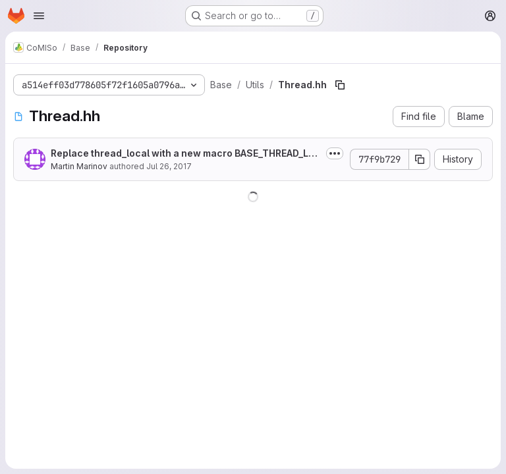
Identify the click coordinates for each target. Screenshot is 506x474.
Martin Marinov (79, 166)
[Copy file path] (340, 84)
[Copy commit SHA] (419, 159)
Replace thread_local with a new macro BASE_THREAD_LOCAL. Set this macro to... (183, 153)
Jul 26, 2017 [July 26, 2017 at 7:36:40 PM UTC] (169, 166)
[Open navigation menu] (38, 15)
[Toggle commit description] (334, 153)
